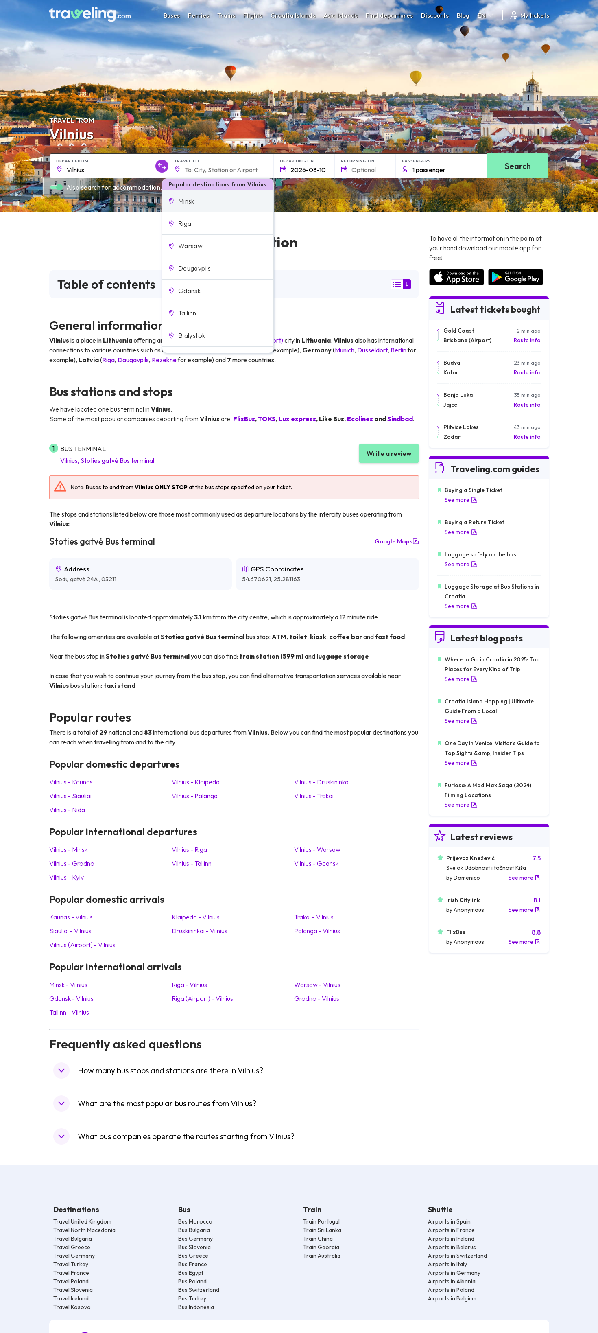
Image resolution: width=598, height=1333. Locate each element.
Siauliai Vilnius (70, 931)
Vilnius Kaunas (71, 782)
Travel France (71, 1272)
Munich (344, 350)
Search (518, 166)
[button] (217, 201)
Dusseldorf (372, 350)
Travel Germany (74, 1255)
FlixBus (244, 419)
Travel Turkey (70, 1264)
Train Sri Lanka (322, 1230)
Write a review (389, 453)
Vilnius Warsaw (317, 849)
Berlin (398, 350)
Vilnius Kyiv (66, 877)
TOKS (267, 419)
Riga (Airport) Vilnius (202, 998)
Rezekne (164, 360)
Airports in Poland (451, 1290)
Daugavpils (133, 360)
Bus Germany (195, 1238)
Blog (463, 15)
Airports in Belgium (452, 1298)
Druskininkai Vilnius (199, 931)
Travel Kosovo (72, 1307)
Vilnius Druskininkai (322, 782)
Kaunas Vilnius (71, 917)
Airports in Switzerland (457, 1255)
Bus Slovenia (194, 1247)
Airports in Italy (447, 1264)
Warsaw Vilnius (317, 985)
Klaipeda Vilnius (196, 917)
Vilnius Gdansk (316, 863)
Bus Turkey (192, 1298)
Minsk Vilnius (68, 985)
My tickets (529, 15)
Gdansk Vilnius (71, 998)
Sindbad (400, 419)
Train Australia (321, 1255)
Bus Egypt (190, 1272)
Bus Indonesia (196, 1307)
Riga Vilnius (189, 985)
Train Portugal (321, 1221)
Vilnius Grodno (71, 863)
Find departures (389, 15)
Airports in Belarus (452, 1247)
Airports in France (451, 1230)
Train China (318, 1238)
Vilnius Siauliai (70, 796)
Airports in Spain (449, 1221)
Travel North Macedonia (84, 1230)
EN (486, 15)
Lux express (297, 419)
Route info (527, 340)
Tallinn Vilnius (69, 1012)
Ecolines (360, 419)
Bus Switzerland (198, 1290)
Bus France (192, 1264)
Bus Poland (192, 1281)
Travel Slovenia (73, 1290)
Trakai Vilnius (314, 917)
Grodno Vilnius (316, 998)
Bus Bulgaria (194, 1230)
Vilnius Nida (67, 809)
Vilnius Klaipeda (196, 782)
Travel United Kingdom (82, 1221)
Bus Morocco (195, 1221)
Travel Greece (71, 1247)
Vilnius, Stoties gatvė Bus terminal (107, 460)
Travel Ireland (71, 1298)
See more (461, 499)
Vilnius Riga (189, 849)
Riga (108, 360)
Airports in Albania (452, 1281)
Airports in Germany (454, 1272)
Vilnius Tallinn (192, 863)
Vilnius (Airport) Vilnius (82, 945)
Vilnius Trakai (314, 796)
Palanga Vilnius (317, 931)
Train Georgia (321, 1247)
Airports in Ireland (451, 1238)
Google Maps (397, 541)
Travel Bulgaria (72, 1238)
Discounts (435, 15)
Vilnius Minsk (68, 849)
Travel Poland (71, 1281)
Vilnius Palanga (195, 796)
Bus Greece (193, 1255)
